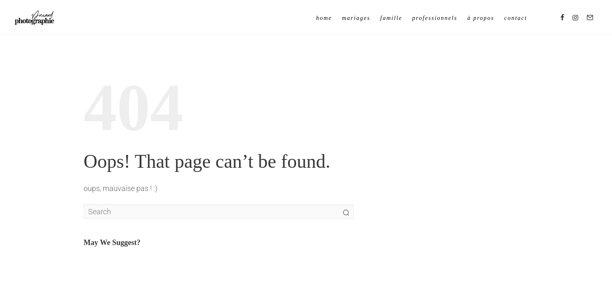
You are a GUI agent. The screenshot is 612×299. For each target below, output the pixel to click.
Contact (515, 18)
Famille (391, 18)
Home (324, 18)
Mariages (356, 18)
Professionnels (434, 18)
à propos (480, 18)
